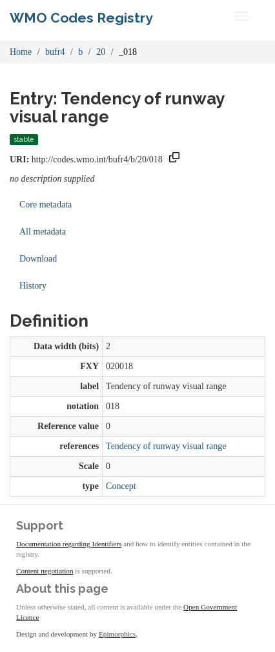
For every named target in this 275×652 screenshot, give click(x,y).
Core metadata (45, 204)
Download (38, 259)
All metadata (42, 231)
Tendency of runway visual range (166, 446)
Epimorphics (117, 634)
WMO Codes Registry (81, 18)
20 (100, 52)
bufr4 (55, 52)
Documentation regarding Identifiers (68, 544)
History (32, 286)
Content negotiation (45, 571)
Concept (121, 486)
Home (21, 52)
